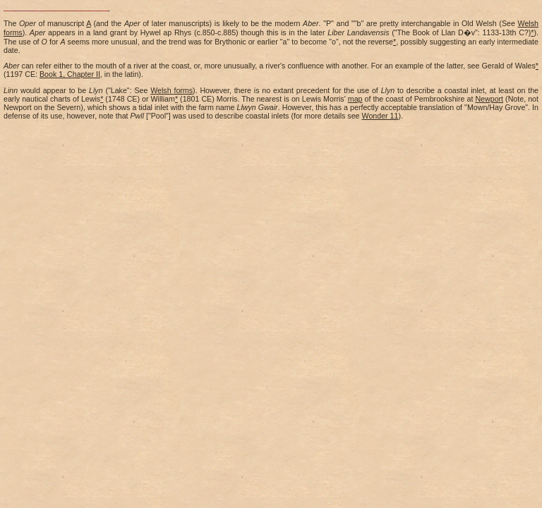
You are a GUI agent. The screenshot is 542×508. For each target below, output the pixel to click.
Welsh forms (171, 90)
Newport (489, 99)
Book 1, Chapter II (70, 74)
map (355, 99)
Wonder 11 (380, 115)
